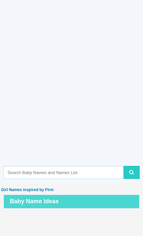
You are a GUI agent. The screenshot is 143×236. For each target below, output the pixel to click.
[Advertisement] (71, 92)
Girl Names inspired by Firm (26, 189)
